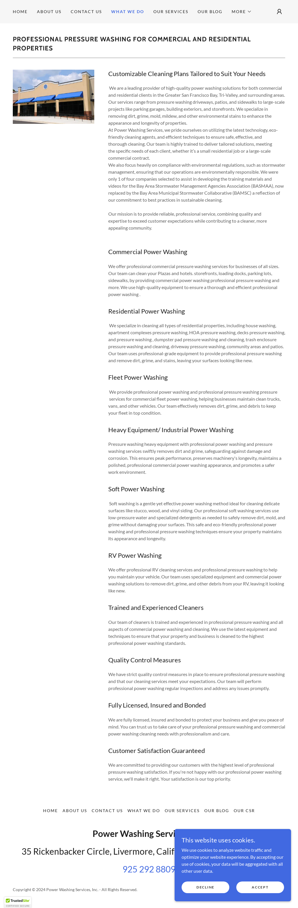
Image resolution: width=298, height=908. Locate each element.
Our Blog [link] (210, 11)
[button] (242, 11)
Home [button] (50, 810)
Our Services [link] (170, 11)
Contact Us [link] (86, 11)
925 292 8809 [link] (149, 869)
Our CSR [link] (244, 810)
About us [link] (49, 11)
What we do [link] (127, 11)
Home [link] (20, 11)
